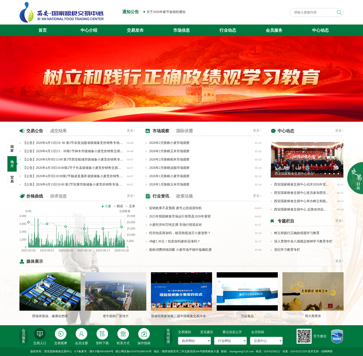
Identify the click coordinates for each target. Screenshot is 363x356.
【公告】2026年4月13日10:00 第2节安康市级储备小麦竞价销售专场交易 (74, 184)
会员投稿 (257, 332)
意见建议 (206, 332)
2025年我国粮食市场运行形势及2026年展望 (180, 216)
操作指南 (144, 336)
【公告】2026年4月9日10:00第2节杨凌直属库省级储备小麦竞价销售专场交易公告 (81, 176)
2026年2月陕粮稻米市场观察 (169, 159)
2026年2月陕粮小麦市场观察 (169, 143)
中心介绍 (89, 30)
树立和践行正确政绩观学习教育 (296, 233)
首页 (42, 30)
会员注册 (81, 336)
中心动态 (320, 30)
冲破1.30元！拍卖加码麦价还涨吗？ (174, 241)
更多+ (131, 130)
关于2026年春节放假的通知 (166, 12)
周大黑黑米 (313, 316)
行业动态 (227, 30)
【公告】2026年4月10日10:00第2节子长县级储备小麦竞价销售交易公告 (73, 168)
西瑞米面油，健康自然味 (50, 316)
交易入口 (39, 336)
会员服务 (274, 30)
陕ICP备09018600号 (101, 351)
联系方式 (123, 336)
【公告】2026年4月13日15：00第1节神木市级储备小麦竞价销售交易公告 (75, 151)
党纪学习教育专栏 (287, 249)
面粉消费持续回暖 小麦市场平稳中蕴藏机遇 (180, 249)
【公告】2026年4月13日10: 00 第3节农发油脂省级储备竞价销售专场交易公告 (77, 143)
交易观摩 (60, 336)
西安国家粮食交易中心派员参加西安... (301, 193)
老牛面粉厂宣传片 (116, 316)
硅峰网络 (327, 351)
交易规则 (184, 332)
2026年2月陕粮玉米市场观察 (169, 151)
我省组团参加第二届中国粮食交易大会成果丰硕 (185, 316)
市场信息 (181, 30)
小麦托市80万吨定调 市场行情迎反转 (175, 224)
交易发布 (135, 30)
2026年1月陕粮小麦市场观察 (169, 176)
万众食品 (247, 316)
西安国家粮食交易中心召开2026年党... (301, 184)
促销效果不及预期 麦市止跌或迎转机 (175, 208)
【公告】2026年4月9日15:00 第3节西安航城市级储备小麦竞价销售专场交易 (76, 159)
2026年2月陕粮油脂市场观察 (169, 168)
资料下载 (102, 336)
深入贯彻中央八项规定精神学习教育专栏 (303, 241)
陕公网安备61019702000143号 (134, 351)
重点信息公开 (232, 332)
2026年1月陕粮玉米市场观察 (169, 184)
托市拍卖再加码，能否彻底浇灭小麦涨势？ (180, 233)
